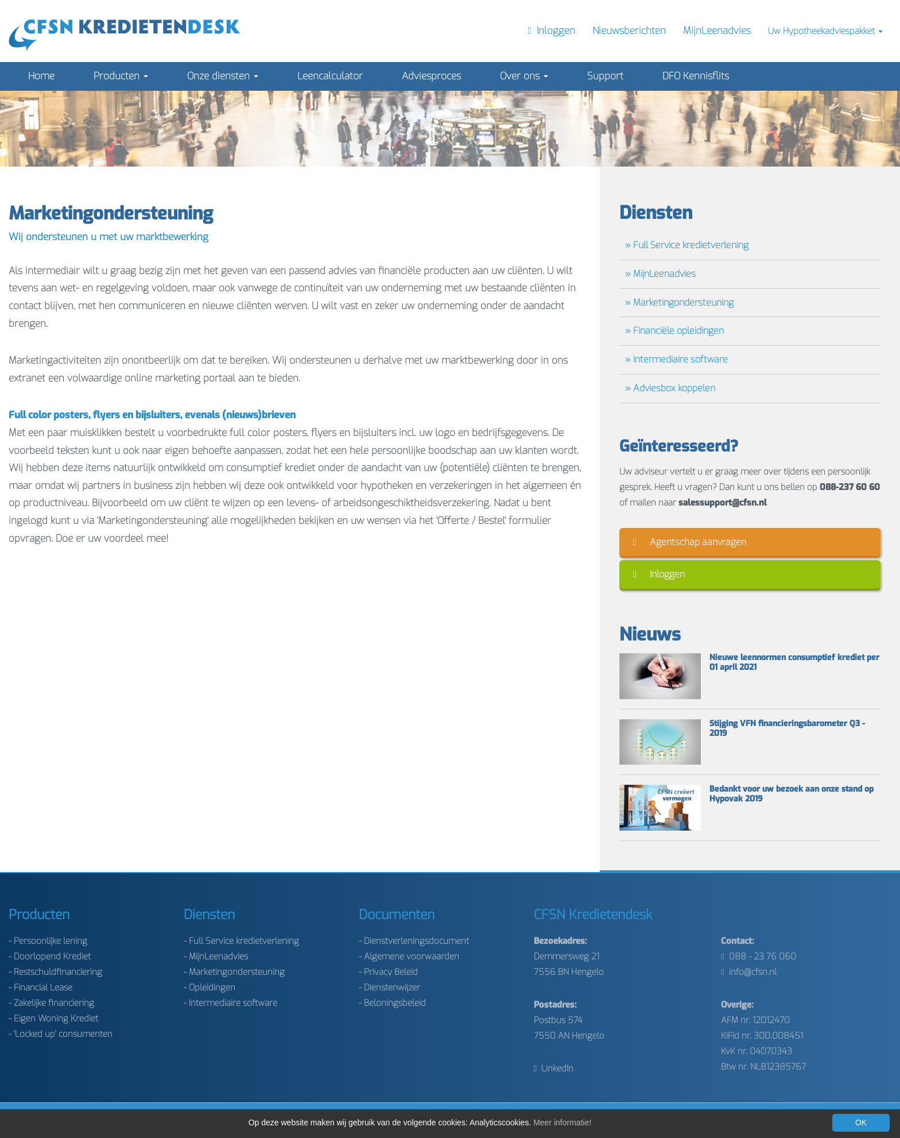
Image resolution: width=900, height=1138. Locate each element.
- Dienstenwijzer (389, 987)
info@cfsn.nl (748, 972)
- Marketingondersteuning (234, 972)
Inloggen (659, 574)
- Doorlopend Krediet (50, 956)
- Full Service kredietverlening (241, 941)
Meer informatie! (562, 1122)
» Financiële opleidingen (674, 331)
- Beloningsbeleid (392, 1003)
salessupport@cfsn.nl (722, 502)
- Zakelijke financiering (51, 1003)
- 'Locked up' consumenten (61, 1034)
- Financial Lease (40, 987)
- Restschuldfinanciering (55, 972)
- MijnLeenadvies (216, 956)
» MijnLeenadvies (660, 274)
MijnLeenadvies (717, 30)
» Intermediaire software (676, 359)
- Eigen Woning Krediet (53, 1018)
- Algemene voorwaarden (409, 956)
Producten (121, 76)
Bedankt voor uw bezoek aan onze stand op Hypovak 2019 (791, 794)
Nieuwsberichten (629, 30)
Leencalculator (330, 76)
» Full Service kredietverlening (686, 245)
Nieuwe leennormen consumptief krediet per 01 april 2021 (794, 663)
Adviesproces (431, 76)
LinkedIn (553, 1068)
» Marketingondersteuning (679, 302)
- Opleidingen (209, 987)
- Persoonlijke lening (48, 941)
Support (605, 76)
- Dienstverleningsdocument (414, 941)
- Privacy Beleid (388, 972)
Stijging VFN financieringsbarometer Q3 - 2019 (787, 729)
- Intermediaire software (230, 1003)
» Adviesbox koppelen (670, 388)
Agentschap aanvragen (689, 542)
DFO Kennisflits (695, 76)
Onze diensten (222, 76)
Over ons (524, 76)
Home (41, 76)
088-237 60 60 (850, 487)
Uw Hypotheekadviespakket (825, 31)
